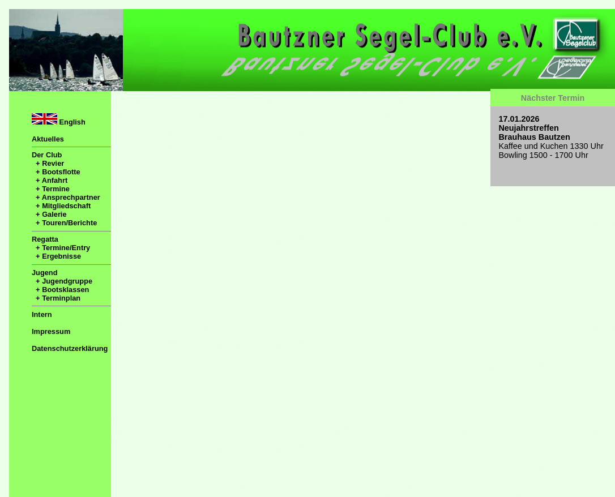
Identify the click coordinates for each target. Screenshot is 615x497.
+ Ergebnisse (56, 256)
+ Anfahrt (49, 180)
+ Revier (48, 163)
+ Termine (51, 189)
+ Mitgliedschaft (61, 206)
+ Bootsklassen (60, 289)
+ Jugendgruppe (62, 281)
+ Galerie (49, 214)
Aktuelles (48, 139)
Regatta (45, 239)
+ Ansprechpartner (66, 197)
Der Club (47, 155)
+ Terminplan (56, 298)
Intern (42, 314)
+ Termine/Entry (61, 247)
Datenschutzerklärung (70, 348)
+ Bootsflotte (56, 172)
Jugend (45, 272)
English (59, 119)
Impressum (51, 331)
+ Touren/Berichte (64, 222)
